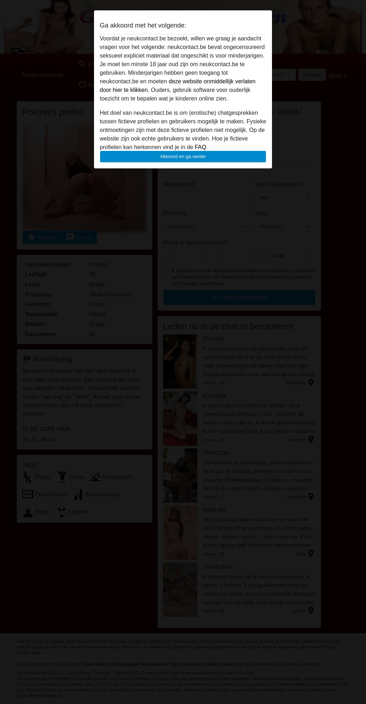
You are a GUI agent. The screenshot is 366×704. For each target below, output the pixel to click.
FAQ (200, 147)
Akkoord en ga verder (183, 156)
